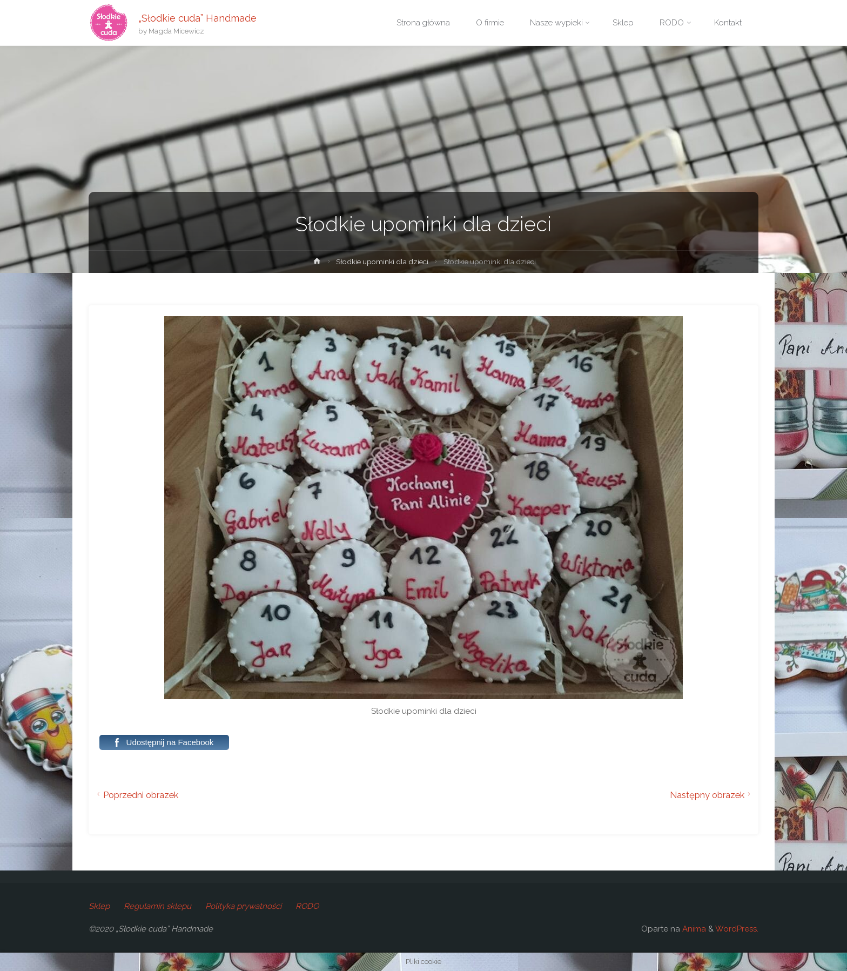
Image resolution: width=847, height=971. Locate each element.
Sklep (99, 906)
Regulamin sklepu (157, 906)
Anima (693, 929)
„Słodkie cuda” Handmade (197, 17)
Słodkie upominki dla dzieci (382, 261)
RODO (307, 906)
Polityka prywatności (243, 906)
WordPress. (736, 929)
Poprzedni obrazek (136, 794)
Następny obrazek (712, 794)
